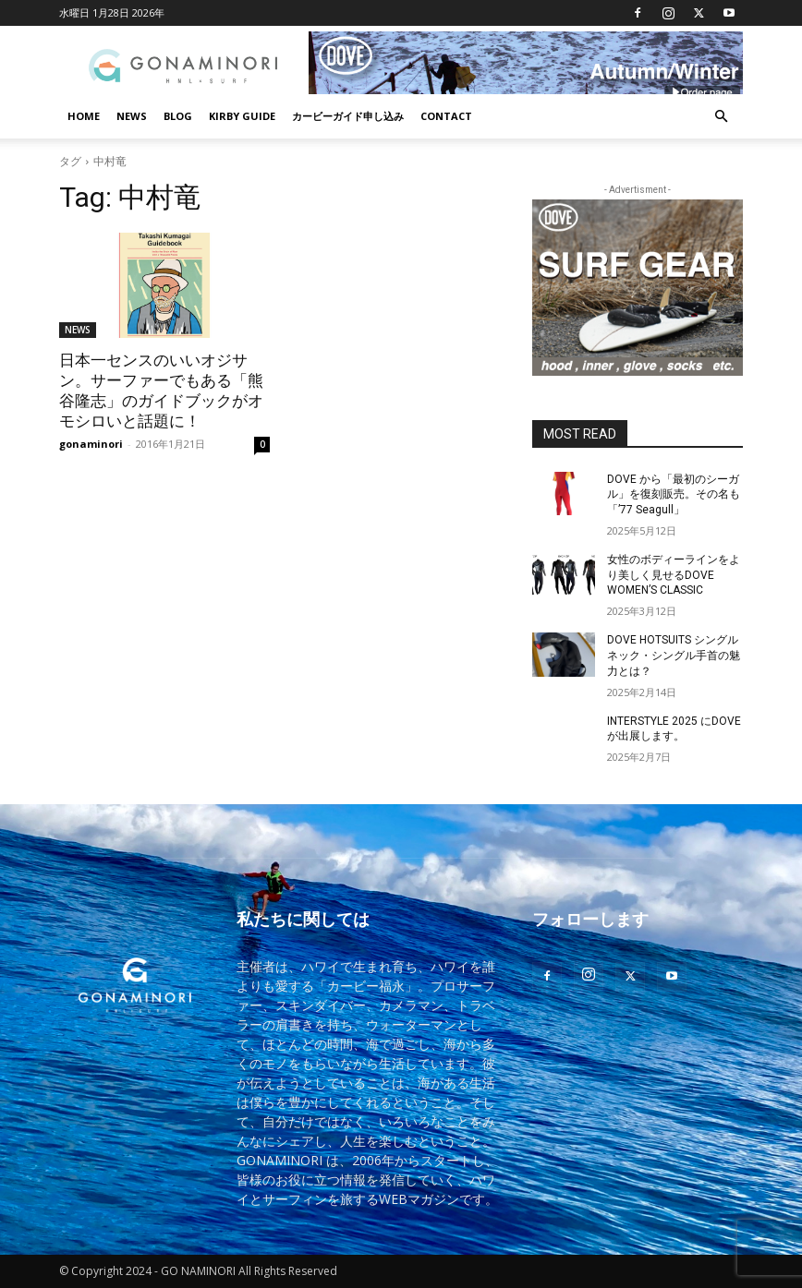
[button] (721, 117)
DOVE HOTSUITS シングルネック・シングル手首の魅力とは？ (673, 655)
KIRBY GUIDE (242, 116)
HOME (83, 116)
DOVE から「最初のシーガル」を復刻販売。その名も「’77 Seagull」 (673, 495)
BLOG (178, 116)
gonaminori (91, 444)
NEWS (131, 116)
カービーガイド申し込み (348, 116)
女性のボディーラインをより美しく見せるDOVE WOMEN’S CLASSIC (673, 575)
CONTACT (446, 116)
